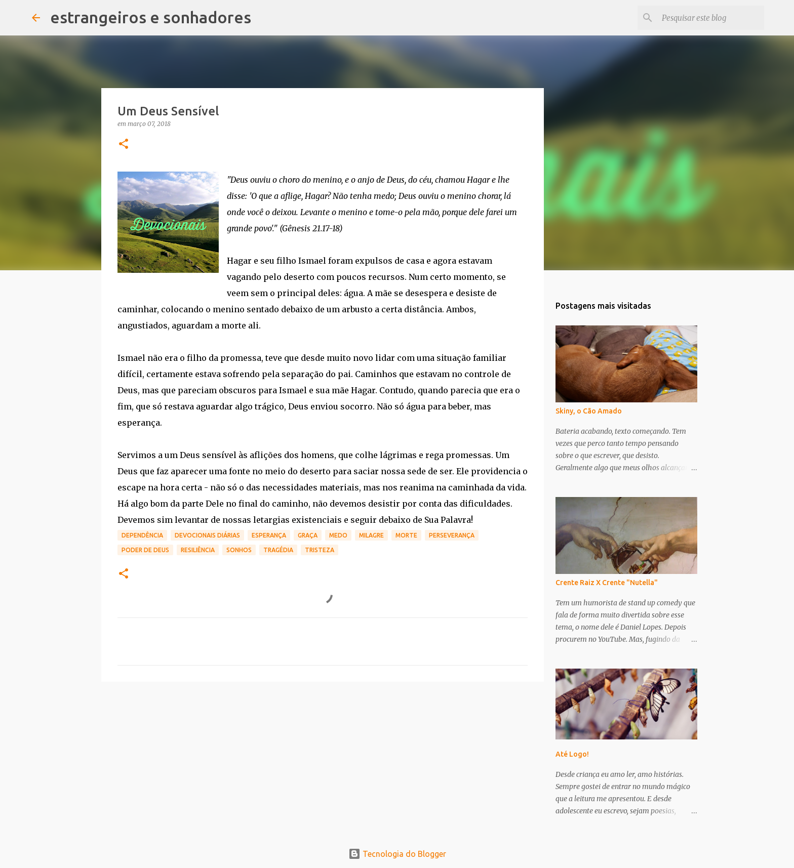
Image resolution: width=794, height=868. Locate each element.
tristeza (319, 550)
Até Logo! (572, 754)
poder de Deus (145, 550)
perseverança (451, 535)
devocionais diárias (207, 535)
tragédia (278, 550)
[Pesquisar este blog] (711, 18)
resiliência (198, 550)
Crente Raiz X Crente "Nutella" (606, 582)
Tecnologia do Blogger (397, 853)
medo (338, 535)
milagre (371, 535)
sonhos (239, 550)
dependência (142, 535)
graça (307, 535)
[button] (123, 144)
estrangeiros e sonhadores (150, 17)
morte (406, 535)
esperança (269, 535)
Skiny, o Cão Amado (588, 411)
